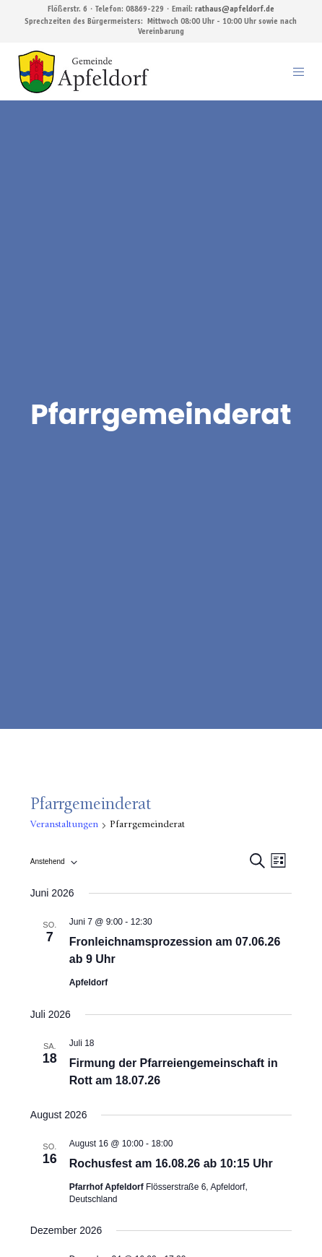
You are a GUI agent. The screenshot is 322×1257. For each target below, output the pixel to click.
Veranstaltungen (64, 825)
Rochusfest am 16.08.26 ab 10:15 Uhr (171, 1163)
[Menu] (294, 71)
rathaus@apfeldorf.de (234, 10)
